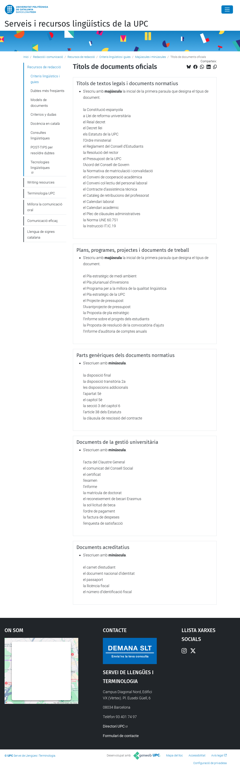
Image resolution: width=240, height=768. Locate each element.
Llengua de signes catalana (41, 234)
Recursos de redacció (81, 57)
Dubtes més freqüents (47, 91)
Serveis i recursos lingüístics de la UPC (76, 24)
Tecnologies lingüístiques (40, 165)
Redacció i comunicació (48, 57)
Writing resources (41, 182)
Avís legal (217, 755)
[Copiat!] (215, 67)
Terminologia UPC (41, 193)
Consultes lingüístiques (40, 135)
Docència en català (45, 123)
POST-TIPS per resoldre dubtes (43, 150)
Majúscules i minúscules (150, 57)
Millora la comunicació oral (44, 207)
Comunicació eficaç (42, 221)
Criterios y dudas (43, 114)
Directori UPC (114, 726)
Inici (26, 57)
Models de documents (39, 103)
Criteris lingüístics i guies (115, 57)
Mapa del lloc (174, 755)
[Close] (227, 9)
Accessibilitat (197, 755)
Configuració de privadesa (210, 763)
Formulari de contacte (121, 736)
